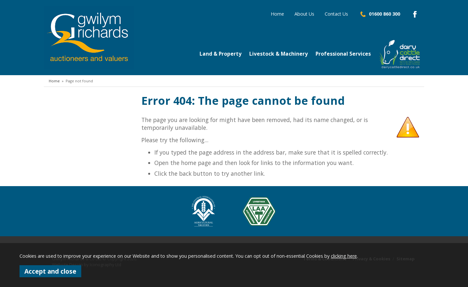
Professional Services (343, 53)
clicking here (344, 256)
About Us (304, 14)
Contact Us (336, 14)
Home (277, 14)
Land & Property (220, 53)
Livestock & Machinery (278, 53)
